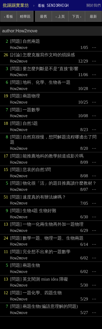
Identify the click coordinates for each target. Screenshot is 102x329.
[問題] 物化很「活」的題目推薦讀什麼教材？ (53, 183)
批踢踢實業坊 (16, 5)
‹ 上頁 (60, 16)
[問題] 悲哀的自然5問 (30, 169)
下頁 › (76, 16)
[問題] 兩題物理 (25, 96)
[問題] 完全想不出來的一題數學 (40, 251)
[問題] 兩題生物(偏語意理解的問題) (44, 306)
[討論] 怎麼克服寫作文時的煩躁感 (42, 54)
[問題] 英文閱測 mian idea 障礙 (39, 279)
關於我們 (93, 5)
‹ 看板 (8, 16)
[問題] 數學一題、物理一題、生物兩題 (47, 238)
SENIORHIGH (53, 5)
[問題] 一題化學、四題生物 (36, 292)
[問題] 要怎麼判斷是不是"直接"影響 (44, 68)
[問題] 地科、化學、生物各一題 (40, 82)
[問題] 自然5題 (24, 123)
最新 (93, 16)
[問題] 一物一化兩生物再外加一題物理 (47, 224)
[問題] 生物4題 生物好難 (33, 210)
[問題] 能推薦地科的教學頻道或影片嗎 (47, 156)
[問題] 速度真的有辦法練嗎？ (38, 197)
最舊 (43, 16)
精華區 (25, 16)
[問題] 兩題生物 (25, 265)
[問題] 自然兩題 (25, 41)
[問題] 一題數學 (25, 109)
